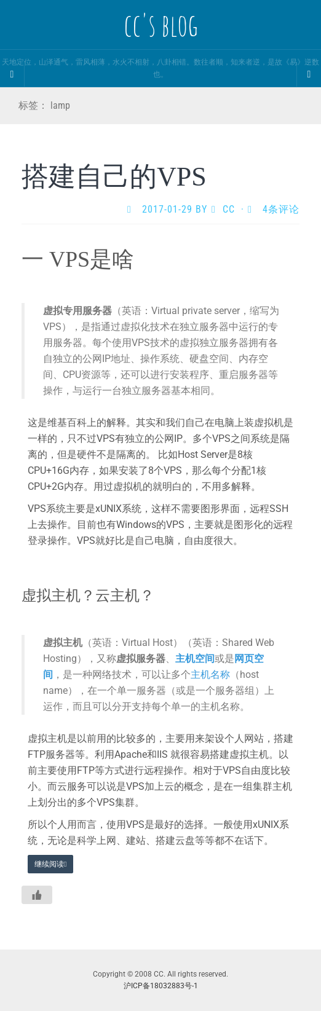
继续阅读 (50, 864)
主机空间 (195, 658)
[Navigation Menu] (308, 74)
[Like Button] (37, 895)
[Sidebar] (12, 74)
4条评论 (281, 209)
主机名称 (210, 674)
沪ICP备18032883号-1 (161, 985)
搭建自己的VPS (114, 177)
